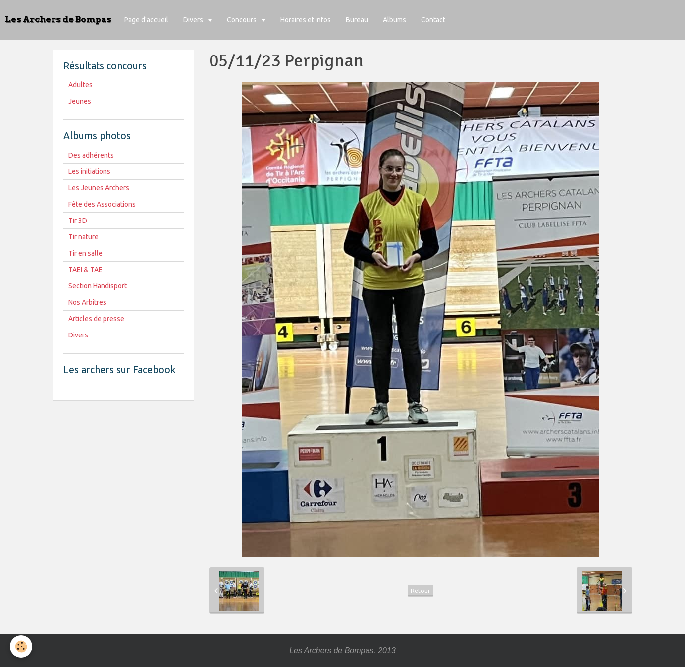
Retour (420, 590)
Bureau (357, 20)
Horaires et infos (305, 20)
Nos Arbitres (87, 302)
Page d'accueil (146, 20)
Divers (194, 20)
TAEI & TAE (85, 270)
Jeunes (79, 101)
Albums (394, 20)
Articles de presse (96, 319)
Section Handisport (97, 286)
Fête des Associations (102, 204)
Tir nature (83, 237)
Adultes (80, 85)
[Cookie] (21, 646)
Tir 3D (77, 220)
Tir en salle (85, 253)
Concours (242, 20)
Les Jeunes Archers (98, 188)
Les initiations (89, 171)
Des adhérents (91, 155)
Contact (433, 20)
